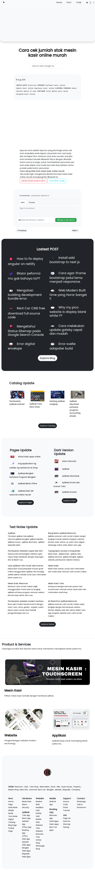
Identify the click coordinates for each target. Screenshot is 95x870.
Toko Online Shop (38, 840)
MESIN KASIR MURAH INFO (33, 180)
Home (59, 2)
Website (10, 735)
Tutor (68, 2)
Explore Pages (25, 502)
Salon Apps (54, 824)
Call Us (79, 804)
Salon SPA (23, 789)
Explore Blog (47, 358)
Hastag (66, 827)
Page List (67, 818)
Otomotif (33, 789)
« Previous (21, 230)
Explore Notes (47, 624)
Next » (75, 230)
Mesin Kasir (13, 690)
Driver (65, 807)
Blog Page (12, 825)
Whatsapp (81, 801)
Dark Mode (12, 807)
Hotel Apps (53, 821)
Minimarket (44, 786)
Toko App (26, 815)
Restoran (19, 786)
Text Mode (12, 816)
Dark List (66, 821)
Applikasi (59, 735)
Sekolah (58, 789)
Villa (58, 786)
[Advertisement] (47, 22)
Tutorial (66, 810)
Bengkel (50, 789)
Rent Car (41, 789)
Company (76, 789)
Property (77, 786)
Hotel (53, 786)
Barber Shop (13, 789)
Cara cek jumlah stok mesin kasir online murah (47, 52)
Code (78, 2)
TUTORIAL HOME (57, 180)
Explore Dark (69, 500)
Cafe (26, 786)
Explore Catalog (47, 425)
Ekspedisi (66, 789)
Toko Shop (34, 786)
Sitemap (66, 824)
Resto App (26, 818)
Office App (26, 827)
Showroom (81, 807)
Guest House (66, 786)
